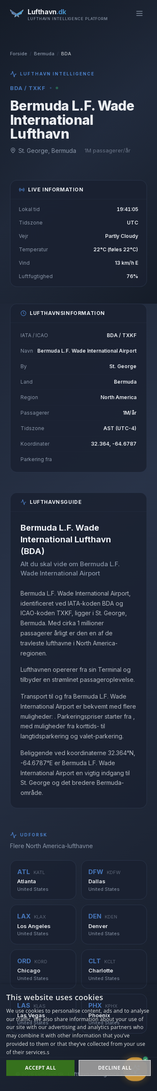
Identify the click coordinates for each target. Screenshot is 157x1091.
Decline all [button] (114, 1067)
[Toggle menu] (139, 13)
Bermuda (44, 54)
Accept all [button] (40, 1067)
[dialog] (78, 1037)
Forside (18, 54)
